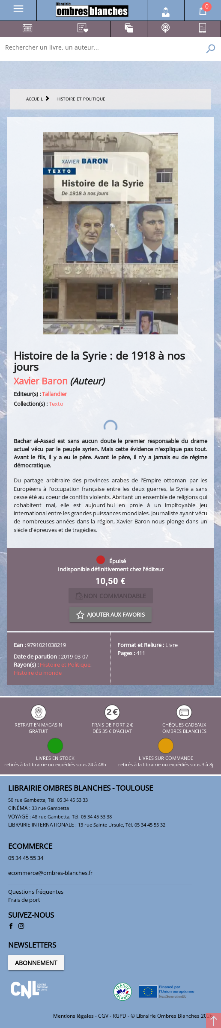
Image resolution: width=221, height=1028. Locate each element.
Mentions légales (73, 1015)
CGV (103, 1015)
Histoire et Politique (65, 664)
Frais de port (24, 900)
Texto (56, 404)
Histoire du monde (38, 672)
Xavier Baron (41, 381)
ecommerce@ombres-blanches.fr (50, 873)
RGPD (119, 1015)
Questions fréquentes (35, 891)
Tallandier (54, 394)
